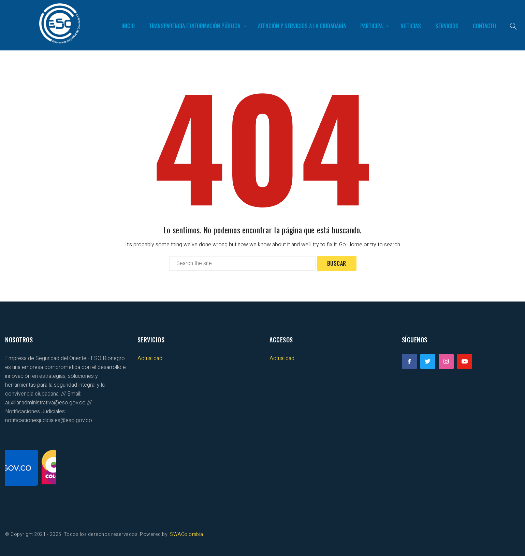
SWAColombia (186, 534)
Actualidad (149, 358)
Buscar (336, 263)
